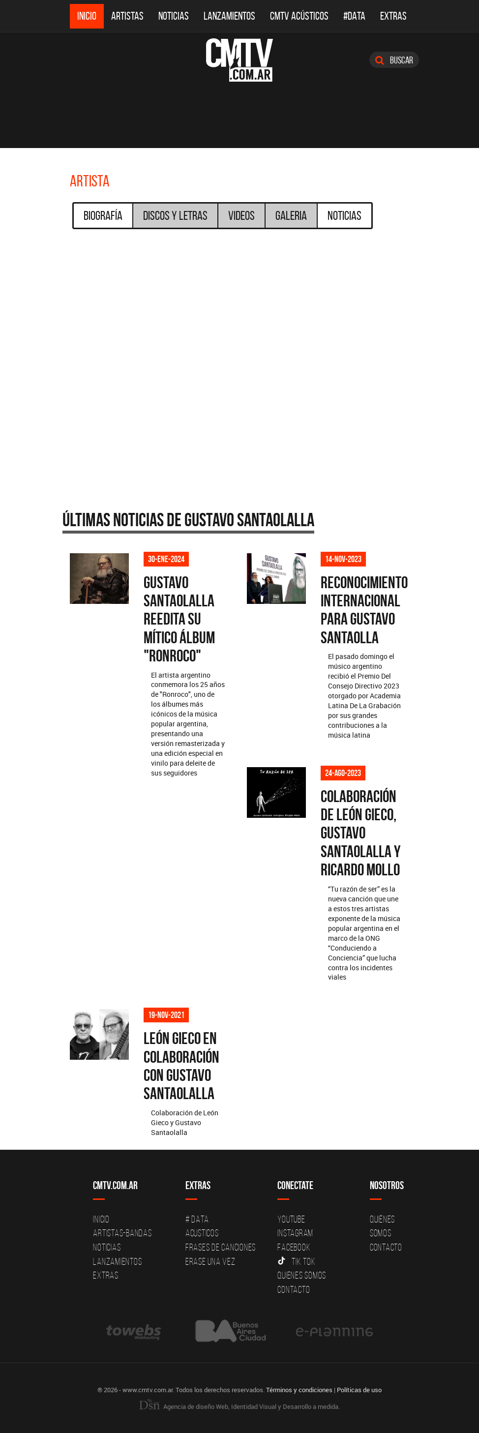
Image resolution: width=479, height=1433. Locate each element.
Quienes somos (301, 1275)
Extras (393, 16)
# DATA (197, 1219)
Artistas (127, 16)
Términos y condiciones (299, 1389)
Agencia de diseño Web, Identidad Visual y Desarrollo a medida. (239, 1406)
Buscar (394, 60)
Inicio (86, 16)
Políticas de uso (359, 1389)
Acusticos (202, 1232)
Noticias (173, 16)
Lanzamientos (229, 16)
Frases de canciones (220, 1247)
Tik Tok (296, 1261)
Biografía (103, 215)
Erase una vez (210, 1261)
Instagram (295, 1232)
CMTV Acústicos (299, 16)
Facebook (293, 1247)
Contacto (293, 1289)
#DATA (354, 16)
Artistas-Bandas (122, 1232)
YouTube (291, 1219)
